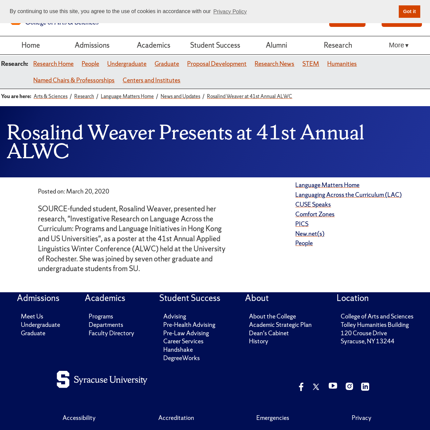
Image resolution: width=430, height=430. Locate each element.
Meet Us (32, 316)
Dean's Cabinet (269, 333)
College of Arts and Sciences (377, 316)
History (258, 341)
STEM (310, 64)
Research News (274, 64)
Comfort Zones (315, 214)
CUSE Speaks (313, 204)
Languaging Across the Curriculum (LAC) (348, 195)
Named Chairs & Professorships (74, 80)
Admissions (92, 45)
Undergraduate (126, 64)
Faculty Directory (111, 333)
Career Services (183, 341)
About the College (272, 316)
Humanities (342, 64)
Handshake (178, 349)
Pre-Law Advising (186, 333)
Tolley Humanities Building (375, 325)
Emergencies (272, 418)
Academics (153, 45)
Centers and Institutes (151, 80)
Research (338, 45)
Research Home (53, 64)
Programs (101, 316)
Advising (174, 316)
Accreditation (176, 418)
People (90, 64)
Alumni (276, 45)
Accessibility (79, 418)
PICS (301, 224)
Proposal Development (217, 64)
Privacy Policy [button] (230, 11)
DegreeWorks (181, 358)
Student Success (215, 45)
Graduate (167, 64)
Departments (106, 325)
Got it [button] (409, 11)
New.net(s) (310, 234)
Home (31, 45)
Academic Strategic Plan (280, 325)
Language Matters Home (327, 185)
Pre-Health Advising (189, 325)
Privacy (362, 418)
